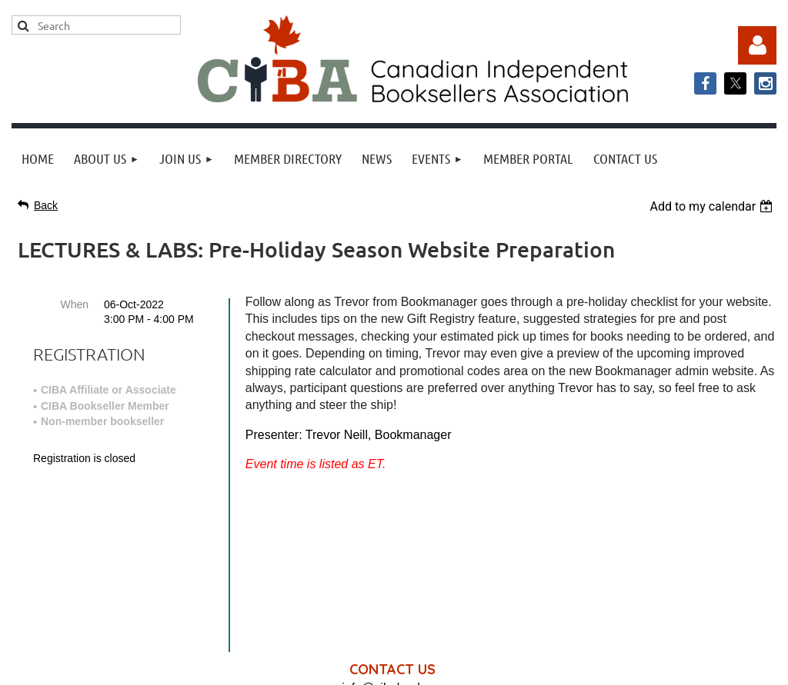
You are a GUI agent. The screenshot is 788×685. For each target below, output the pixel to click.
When (74, 304)
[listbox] (712, 206)
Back (46, 205)
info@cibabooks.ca (394, 526)
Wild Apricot (620, 665)
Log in (757, 45)
